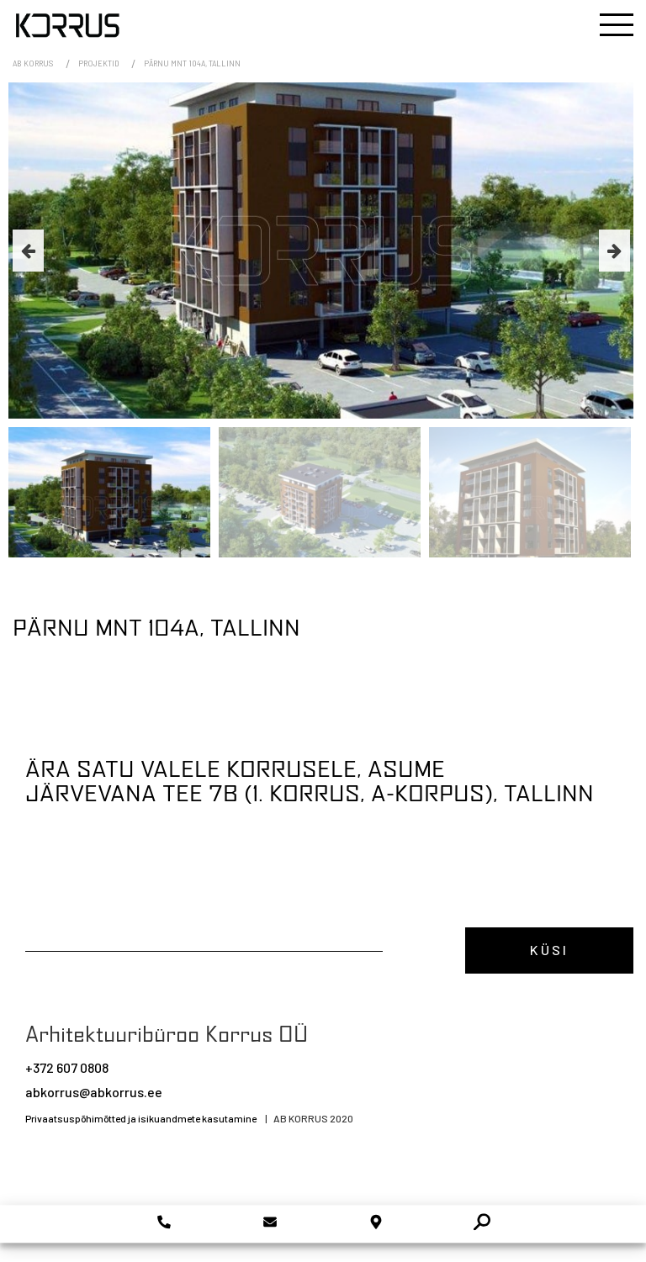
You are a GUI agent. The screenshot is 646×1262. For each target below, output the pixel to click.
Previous (28, 251)
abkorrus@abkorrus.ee (93, 1092)
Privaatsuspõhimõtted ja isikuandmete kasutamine (141, 1118)
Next (614, 251)
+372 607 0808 (67, 1067)
